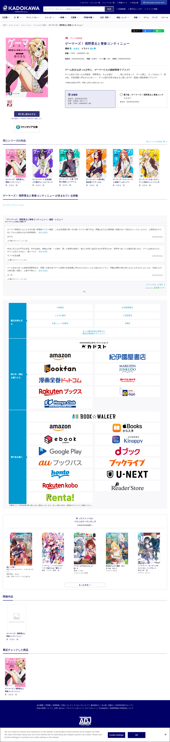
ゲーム (146, 17)
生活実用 (105, 17)
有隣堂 (127, 323)
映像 (137, 17)
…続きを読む (42, 232)
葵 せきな (74, 48)
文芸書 (6, 17)
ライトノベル (32, 17)
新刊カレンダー (135, 9)
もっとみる (84, 580)
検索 (109, 9)
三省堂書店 (127, 315)
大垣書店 (60, 307)
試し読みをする (26, 114)
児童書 (75, 17)
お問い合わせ (59, 703)
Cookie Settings (116, 735)
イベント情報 (150, 9)
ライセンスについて (81, 700)
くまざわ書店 (60, 315)
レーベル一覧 (109, 3)
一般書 (63, 17)
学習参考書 (89, 17)
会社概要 (40, 700)
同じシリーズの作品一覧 (155, 141)
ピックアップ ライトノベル (13, 205)
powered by (155, 288)
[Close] (165, 734)
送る (159, 31)
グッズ (154, 17)
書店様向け (95, 700)
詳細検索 (121, 9)
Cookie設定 (103, 703)
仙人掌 (93, 48)
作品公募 (135, 3)
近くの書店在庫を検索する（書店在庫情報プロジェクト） (94, 332)
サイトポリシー (91, 703)
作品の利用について (44, 703)
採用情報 (56, 700)
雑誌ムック (123, 17)
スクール (164, 17)
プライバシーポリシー (74, 703)
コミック (49, 17)
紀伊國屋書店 (127, 307)
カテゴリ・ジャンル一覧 (91, 3)
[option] (16, 617)
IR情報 (48, 700)
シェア (149, 31)
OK (136, 735)
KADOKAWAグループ (123, 700)
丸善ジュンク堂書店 (60, 323)
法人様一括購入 (107, 700)
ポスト (138, 31)
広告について (66, 700)
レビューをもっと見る (154, 284)
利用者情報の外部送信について (121, 703)
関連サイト (123, 3)
